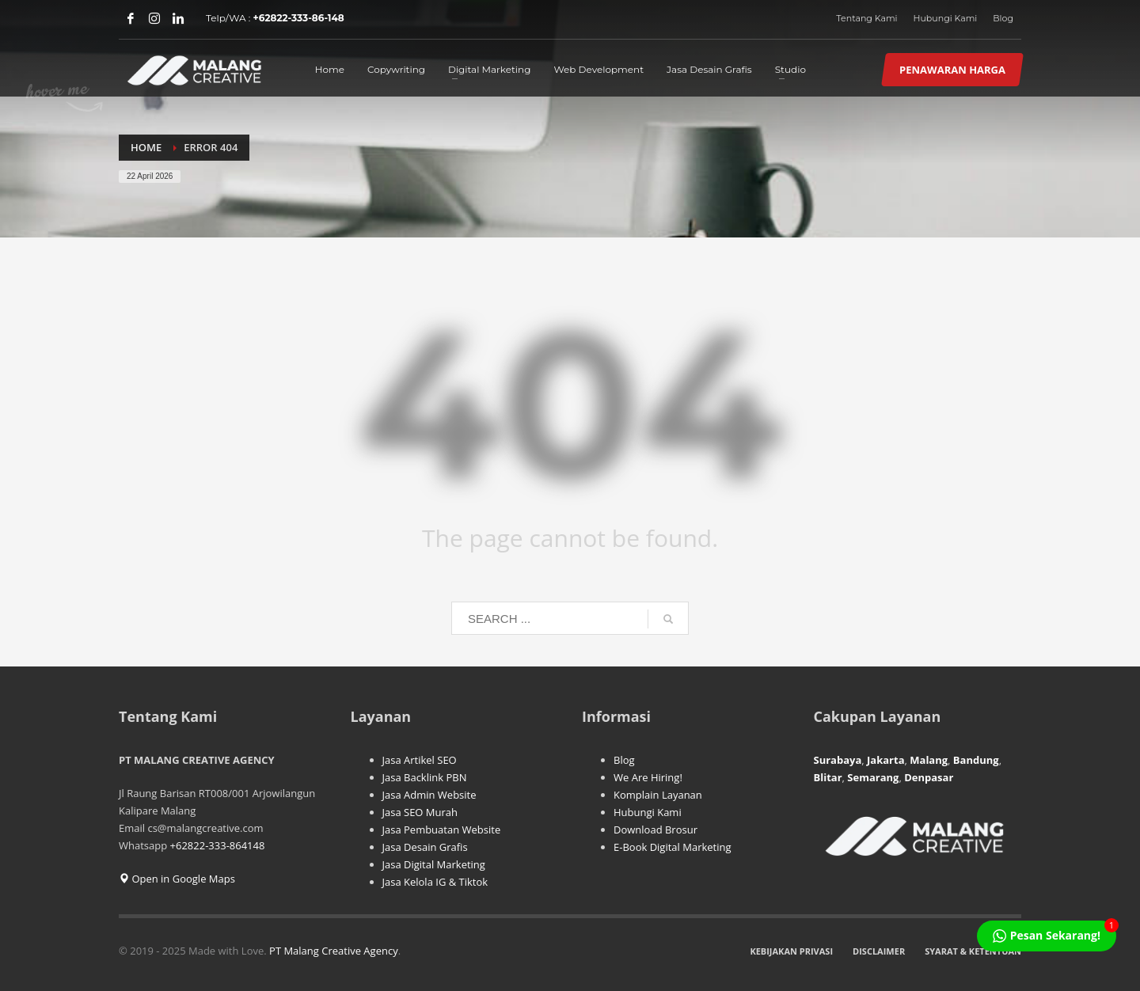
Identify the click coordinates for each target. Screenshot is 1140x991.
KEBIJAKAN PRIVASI (791, 951)
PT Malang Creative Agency (333, 951)
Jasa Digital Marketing (433, 864)
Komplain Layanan (658, 795)
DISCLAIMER (879, 951)
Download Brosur (655, 829)
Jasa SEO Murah (420, 812)
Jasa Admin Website (429, 795)
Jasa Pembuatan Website (441, 829)
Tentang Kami (866, 18)
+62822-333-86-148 (298, 18)
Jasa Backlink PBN (424, 777)
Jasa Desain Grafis (425, 847)
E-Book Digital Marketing (673, 847)
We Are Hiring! (648, 777)
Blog (1003, 18)
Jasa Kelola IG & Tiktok (435, 882)
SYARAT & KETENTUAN (973, 951)
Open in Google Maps (177, 878)
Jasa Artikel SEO (419, 760)
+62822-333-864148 (217, 845)
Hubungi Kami (946, 18)
